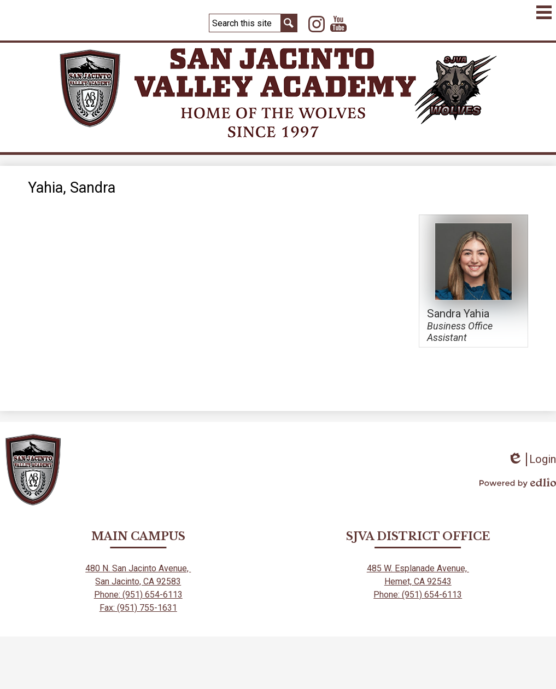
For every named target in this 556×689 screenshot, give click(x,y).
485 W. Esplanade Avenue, (418, 568)
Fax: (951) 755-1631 (138, 608)
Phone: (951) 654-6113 (138, 594)
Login (531, 459)
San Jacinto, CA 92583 (138, 581)
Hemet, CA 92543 (418, 581)
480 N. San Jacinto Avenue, (138, 568)
